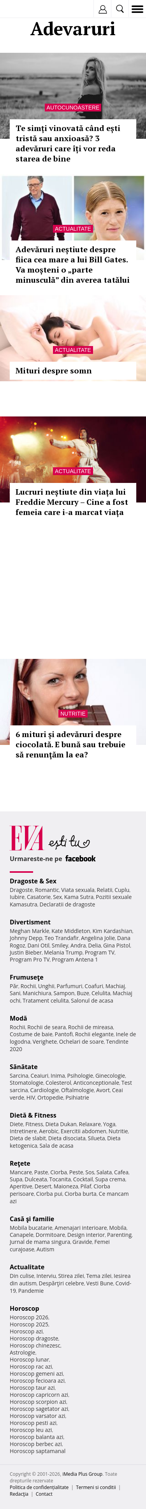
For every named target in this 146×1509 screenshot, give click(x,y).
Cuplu (121, 890)
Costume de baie (31, 1034)
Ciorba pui (49, 1193)
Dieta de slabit (28, 1138)
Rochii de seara (46, 1027)
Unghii (46, 986)
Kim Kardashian (112, 931)
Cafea (121, 1172)
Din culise (22, 1275)
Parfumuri (70, 986)
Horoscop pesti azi (33, 1422)
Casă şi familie (32, 1219)
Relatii (105, 890)
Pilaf (85, 1186)
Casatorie (39, 897)
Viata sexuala (78, 890)
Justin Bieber (26, 952)
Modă (18, 1018)
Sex (57, 897)
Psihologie (80, 1075)
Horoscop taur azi (32, 1387)
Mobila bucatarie (31, 1227)
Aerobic (48, 1131)
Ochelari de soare (81, 1041)
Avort (103, 1090)
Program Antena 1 (75, 959)
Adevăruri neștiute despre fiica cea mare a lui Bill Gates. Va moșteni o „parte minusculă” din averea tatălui (73, 264)
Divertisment (30, 922)
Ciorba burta (81, 1193)
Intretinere (23, 1131)
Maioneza (66, 1186)
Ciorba (58, 1172)
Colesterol (58, 1082)
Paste (41, 1172)
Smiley (60, 945)
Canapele (21, 1234)
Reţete (20, 1163)
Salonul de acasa (92, 1000)
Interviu (46, 1275)
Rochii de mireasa (90, 1027)
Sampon (63, 993)
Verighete (45, 1041)
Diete (16, 1124)
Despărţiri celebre (61, 1283)
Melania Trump (63, 952)
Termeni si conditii (96, 1487)
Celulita (101, 993)
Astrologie (22, 1352)
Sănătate (24, 1066)
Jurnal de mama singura (40, 1241)
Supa (16, 1179)
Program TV (99, 952)
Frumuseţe (27, 977)
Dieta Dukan (60, 1124)
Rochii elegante (94, 1034)
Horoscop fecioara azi (37, 1380)
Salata (104, 1172)
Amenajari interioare (81, 1227)
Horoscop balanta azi (36, 1437)
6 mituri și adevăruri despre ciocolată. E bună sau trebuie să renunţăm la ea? (70, 744)
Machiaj (115, 986)
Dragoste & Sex (33, 881)
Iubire (17, 897)
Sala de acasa (56, 1145)
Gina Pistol (116, 945)
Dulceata (36, 1179)
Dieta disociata (67, 1138)
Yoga (109, 1124)
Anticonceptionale (96, 1082)
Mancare (21, 1172)
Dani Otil (38, 945)
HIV (30, 1097)
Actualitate (73, 229)
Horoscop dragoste (34, 1338)
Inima (58, 1075)
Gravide (82, 1241)
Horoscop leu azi (31, 1430)
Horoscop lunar (29, 1359)
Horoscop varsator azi (37, 1415)
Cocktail (83, 1179)
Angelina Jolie (98, 938)
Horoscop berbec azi (36, 1444)
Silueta (96, 1138)
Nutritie (73, 714)
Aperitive (21, 1186)
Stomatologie (26, 1082)
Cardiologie (44, 1090)
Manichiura (37, 993)
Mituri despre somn (54, 370)
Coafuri (93, 986)
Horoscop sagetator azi (39, 1408)
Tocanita (60, 1179)
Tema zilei (98, 1275)
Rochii (28, 986)
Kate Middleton (70, 931)
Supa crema (110, 1179)
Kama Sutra (78, 897)
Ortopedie (50, 1097)
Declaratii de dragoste (67, 904)
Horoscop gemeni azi (36, 1373)
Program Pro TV (30, 959)
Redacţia (19, 1494)
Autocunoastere (73, 107)
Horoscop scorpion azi (38, 1401)
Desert (43, 1186)
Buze (83, 993)
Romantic (47, 890)
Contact (44, 1494)
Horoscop (24, 1308)
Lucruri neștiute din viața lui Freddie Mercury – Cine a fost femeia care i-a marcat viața (72, 501)
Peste (76, 1172)
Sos (89, 1172)
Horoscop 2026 (29, 1317)
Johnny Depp (26, 938)
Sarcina (19, 1075)
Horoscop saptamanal (37, 1451)
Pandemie (31, 1290)
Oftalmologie (77, 1090)
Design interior (86, 1234)
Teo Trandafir (61, 938)
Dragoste (21, 890)
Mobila (117, 1227)
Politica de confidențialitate (39, 1487)
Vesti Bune (99, 1283)
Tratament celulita (46, 1000)
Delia (94, 945)
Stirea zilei (71, 1275)
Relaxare (90, 1124)
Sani (15, 993)
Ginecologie (110, 1075)
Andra (78, 945)
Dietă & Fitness (33, 1115)
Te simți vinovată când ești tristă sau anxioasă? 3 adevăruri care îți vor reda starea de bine (68, 143)
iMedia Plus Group (82, 1474)
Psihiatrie (77, 1097)
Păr (14, 986)
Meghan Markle (29, 931)
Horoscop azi (26, 1331)
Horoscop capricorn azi (39, 1394)
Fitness (34, 1124)
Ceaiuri (40, 1075)
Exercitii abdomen (83, 1131)
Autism (46, 1249)
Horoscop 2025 (29, 1324)
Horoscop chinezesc (35, 1345)
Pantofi (63, 1034)
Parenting (119, 1234)
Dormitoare (50, 1234)
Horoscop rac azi (31, 1366)
